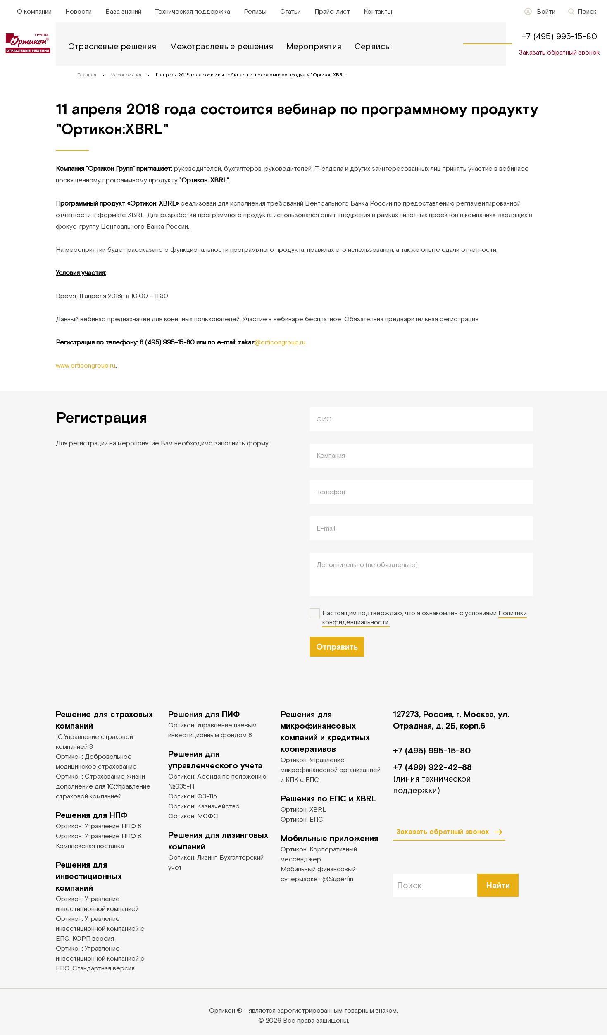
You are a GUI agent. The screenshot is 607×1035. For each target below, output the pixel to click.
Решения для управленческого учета (215, 759)
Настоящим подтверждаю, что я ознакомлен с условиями (424, 617)
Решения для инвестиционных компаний (89, 876)
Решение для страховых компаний (104, 719)
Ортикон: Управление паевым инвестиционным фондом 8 (212, 730)
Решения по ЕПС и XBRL (328, 798)
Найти (498, 885)
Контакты (378, 11)
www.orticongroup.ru (85, 365)
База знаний (123, 11)
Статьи (290, 11)
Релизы (255, 11)
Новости (78, 11)
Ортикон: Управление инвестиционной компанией (97, 903)
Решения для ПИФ (204, 714)
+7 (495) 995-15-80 (559, 36)
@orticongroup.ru (280, 342)
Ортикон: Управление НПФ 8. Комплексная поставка (99, 840)
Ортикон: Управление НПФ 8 (98, 825)
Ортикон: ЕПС (302, 819)
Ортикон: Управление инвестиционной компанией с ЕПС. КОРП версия (100, 928)
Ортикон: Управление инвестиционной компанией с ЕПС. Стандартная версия (100, 958)
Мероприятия (313, 46)
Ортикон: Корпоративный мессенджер (319, 854)
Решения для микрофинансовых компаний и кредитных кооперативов (325, 731)
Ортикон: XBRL (303, 809)
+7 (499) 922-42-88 (432, 767)
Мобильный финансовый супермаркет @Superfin (318, 873)
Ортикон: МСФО (193, 816)
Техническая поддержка (192, 11)
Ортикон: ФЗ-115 (192, 796)
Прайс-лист (332, 11)
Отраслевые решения (112, 46)
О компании (34, 11)
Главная (86, 75)
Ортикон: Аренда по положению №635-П (217, 781)
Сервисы (373, 46)
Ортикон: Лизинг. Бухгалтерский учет (216, 862)
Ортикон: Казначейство (204, 806)
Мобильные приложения (329, 838)
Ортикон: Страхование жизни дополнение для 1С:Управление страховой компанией (103, 786)
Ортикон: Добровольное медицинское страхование (96, 761)
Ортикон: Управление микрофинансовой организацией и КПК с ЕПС (331, 769)
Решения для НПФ (91, 815)
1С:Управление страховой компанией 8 (94, 741)
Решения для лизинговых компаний (218, 840)
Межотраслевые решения (221, 46)
